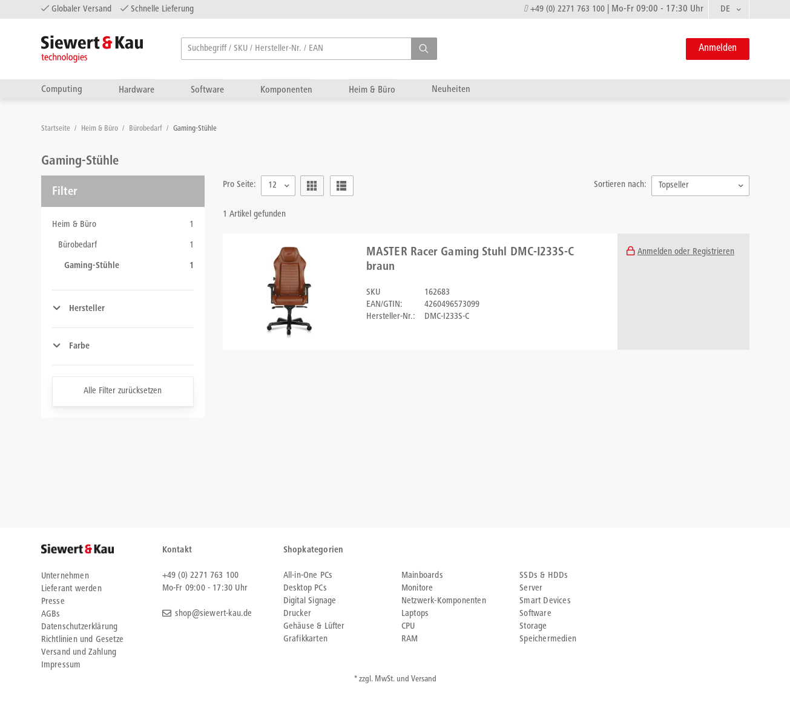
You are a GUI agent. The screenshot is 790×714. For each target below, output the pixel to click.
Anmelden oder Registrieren (685, 252)
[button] (424, 49)
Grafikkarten (305, 639)
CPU (408, 626)
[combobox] (729, 10)
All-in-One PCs (308, 575)
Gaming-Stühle (195, 129)
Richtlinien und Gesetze (82, 639)
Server (530, 588)
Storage (533, 626)
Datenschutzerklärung (79, 627)
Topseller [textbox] (674, 185)
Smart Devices (545, 601)
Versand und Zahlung (79, 652)
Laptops (415, 613)
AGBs (51, 614)
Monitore (417, 588)
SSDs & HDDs (543, 575)
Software (207, 89)
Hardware (136, 89)
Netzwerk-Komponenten (443, 601)
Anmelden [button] (718, 49)
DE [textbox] (725, 9)
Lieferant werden (71, 589)
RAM (409, 639)
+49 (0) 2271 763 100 (567, 9)
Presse (53, 601)
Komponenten (286, 89)
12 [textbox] (272, 185)
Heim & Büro (372, 89)
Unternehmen (65, 576)
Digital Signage (310, 601)
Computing (61, 89)
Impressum (61, 665)
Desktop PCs (305, 588)
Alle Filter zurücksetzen (123, 391)
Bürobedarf (146, 129)
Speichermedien (547, 639)
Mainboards (422, 575)
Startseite (56, 129)
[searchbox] (309, 49)
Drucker (297, 613)
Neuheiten (451, 89)
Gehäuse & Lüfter (314, 626)
